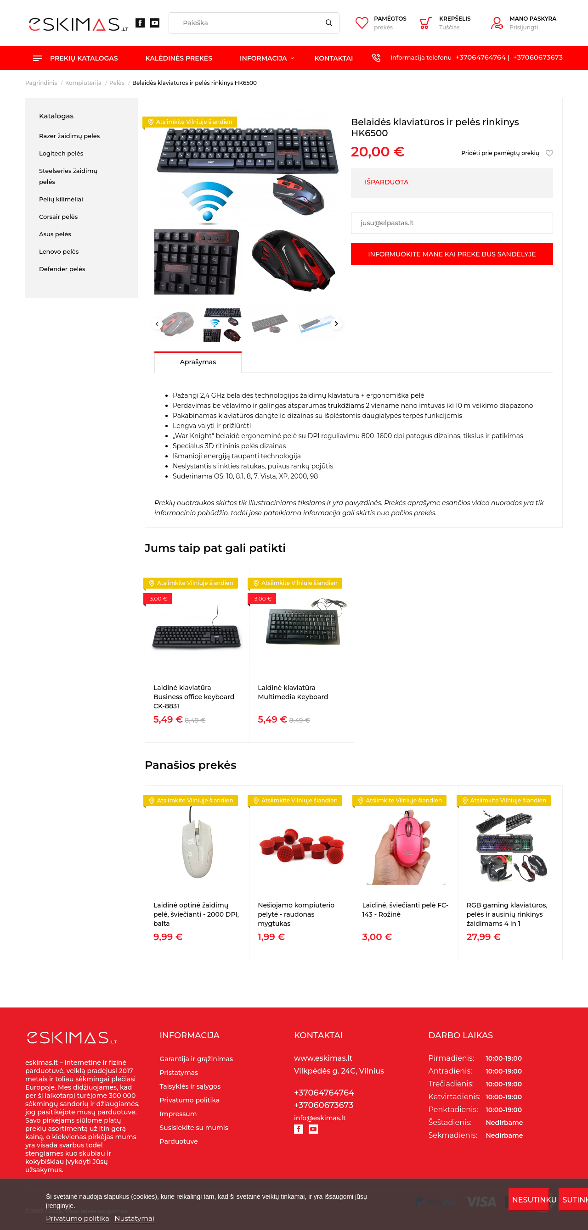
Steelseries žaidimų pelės (68, 176)
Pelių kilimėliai (61, 199)
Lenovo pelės (59, 251)
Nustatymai (134, 1218)
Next (336, 323)
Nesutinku (531, 1200)
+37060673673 (538, 57)
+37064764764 (481, 57)
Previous (157, 323)
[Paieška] (254, 22)
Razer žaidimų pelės (69, 135)
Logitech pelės (61, 153)
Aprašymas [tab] (198, 362)
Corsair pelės (58, 216)
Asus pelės (55, 234)
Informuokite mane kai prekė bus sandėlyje (452, 254)
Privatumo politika (77, 1218)
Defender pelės (62, 269)
